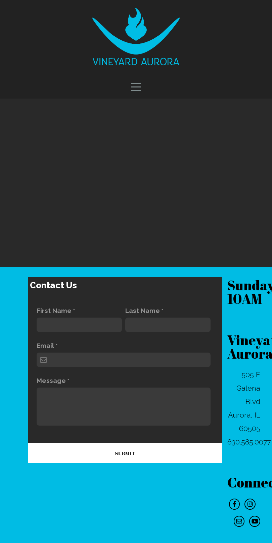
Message (51, 381)
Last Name (142, 311)
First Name (54, 311)
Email (45, 346)
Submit (125, 453)
